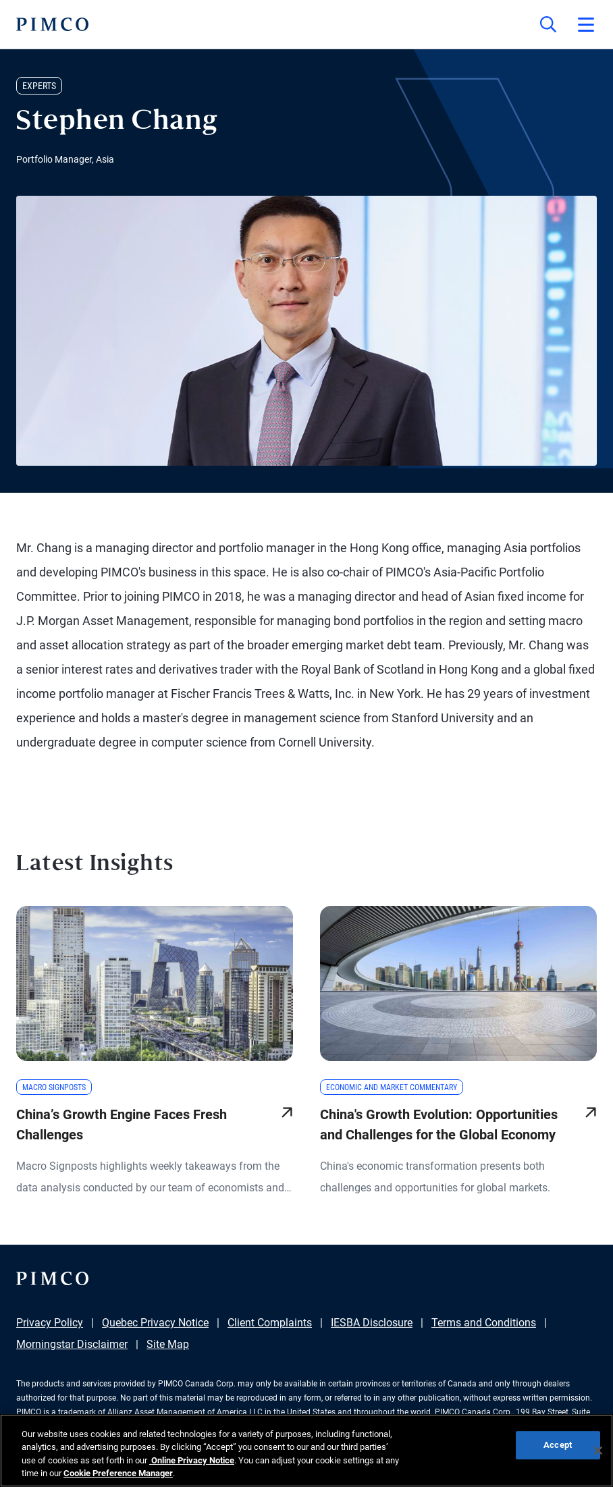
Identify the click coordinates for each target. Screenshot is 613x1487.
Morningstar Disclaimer (72, 1344)
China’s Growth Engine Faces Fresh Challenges (121, 1124)
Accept (557, 1445)
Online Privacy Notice (191, 1460)
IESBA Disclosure (371, 1322)
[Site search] (548, 24)
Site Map (167, 1344)
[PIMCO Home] (52, 24)
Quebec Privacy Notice (155, 1322)
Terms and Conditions (483, 1322)
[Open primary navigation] (586, 24)
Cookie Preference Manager (118, 1473)
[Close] (598, 1450)
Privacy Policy (49, 1322)
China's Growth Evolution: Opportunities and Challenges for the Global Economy (439, 1124)
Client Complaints (270, 1322)
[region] (306, 1450)
